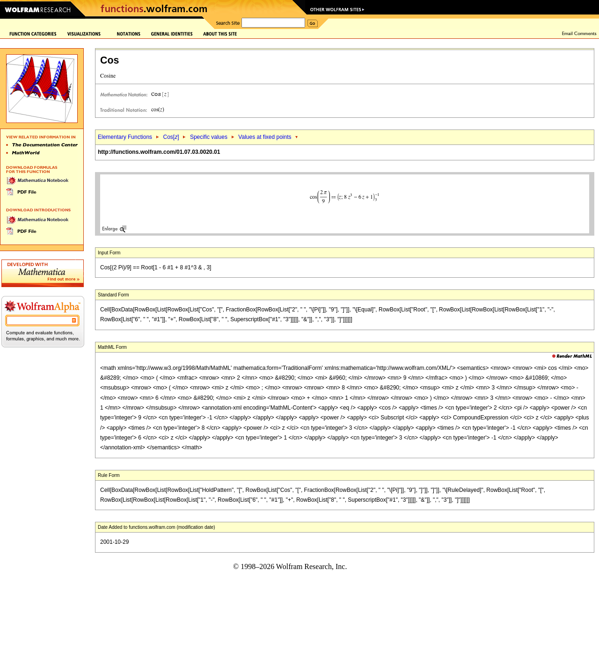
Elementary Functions (125, 137)
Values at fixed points (264, 137)
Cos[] (171, 137)
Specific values (208, 137)
